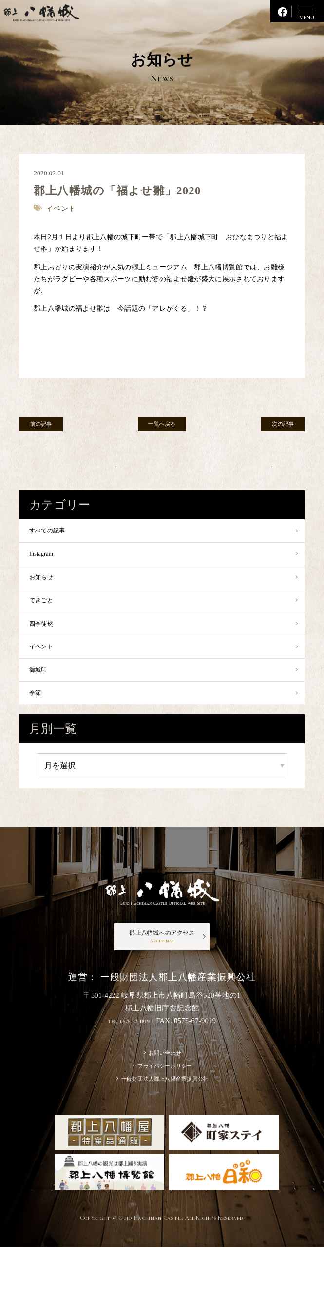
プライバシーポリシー (165, 1105)
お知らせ (46, 585)
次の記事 (273, 427)
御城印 (42, 692)
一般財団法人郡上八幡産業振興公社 (165, 1121)
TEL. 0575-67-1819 (127, 1055)
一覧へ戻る (162, 427)
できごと (46, 612)
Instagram (46, 559)
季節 (37, 718)
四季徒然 (46, 639)
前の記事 (50, 427)
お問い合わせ (165, 1088)
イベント (46, 665)
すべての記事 (54, 532)
